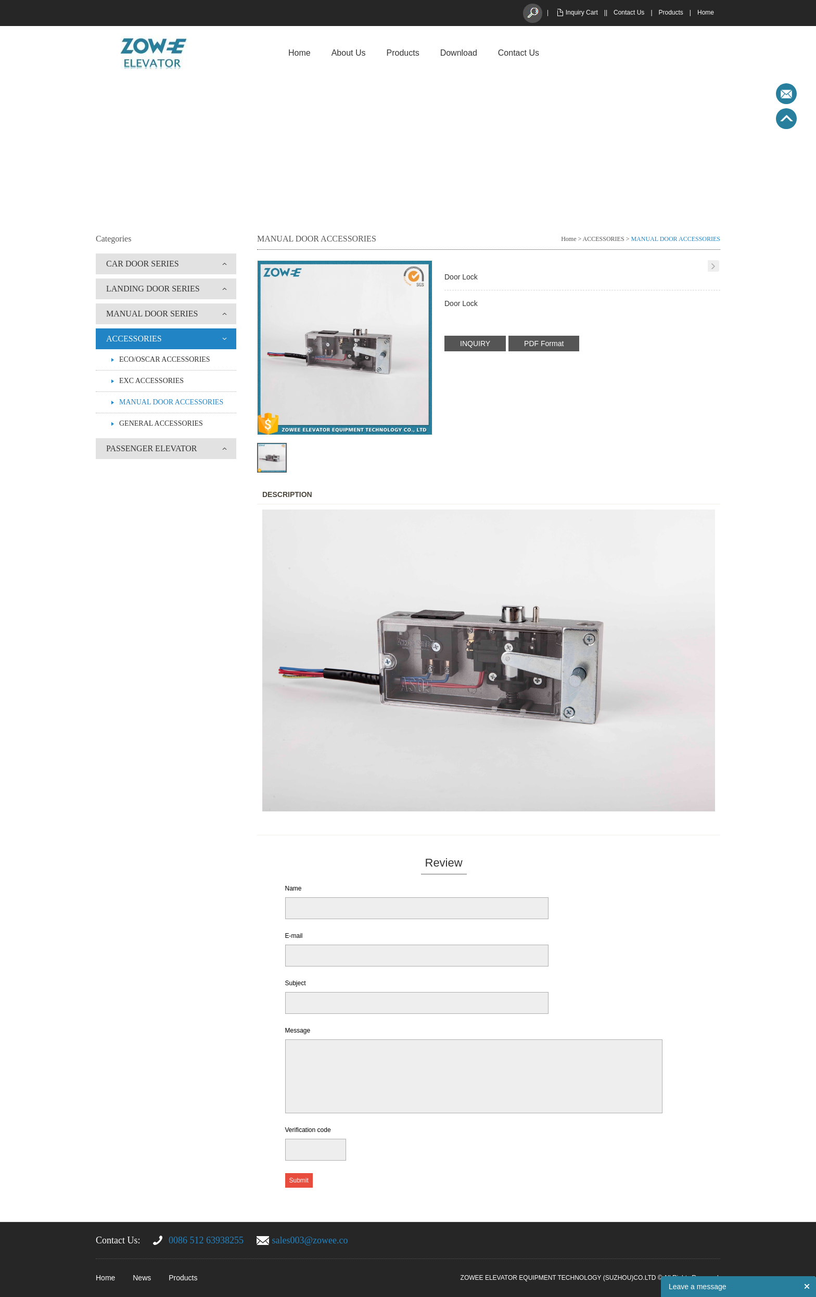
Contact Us (629, 12)
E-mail (294, 935)
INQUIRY (475, 343)
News (142, 1278)
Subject (295, 983)
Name (293, 888)
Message (298, 1030)
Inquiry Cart (582, 12)
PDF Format (544, 343)
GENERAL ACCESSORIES (161, 423)
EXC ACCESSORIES (151, 381)
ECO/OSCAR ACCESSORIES (164, 359)
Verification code (308, 1130)
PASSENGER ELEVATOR (151, 448)
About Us (349, 52)
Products (671, 12)
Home (705, 12)
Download (458, 52)
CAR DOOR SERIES (142, 263)
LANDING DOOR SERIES (153, 288)
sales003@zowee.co (310, 1240)
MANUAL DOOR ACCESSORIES (171, 402)
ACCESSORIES (134, 338)
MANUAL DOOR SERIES (152, 313)
